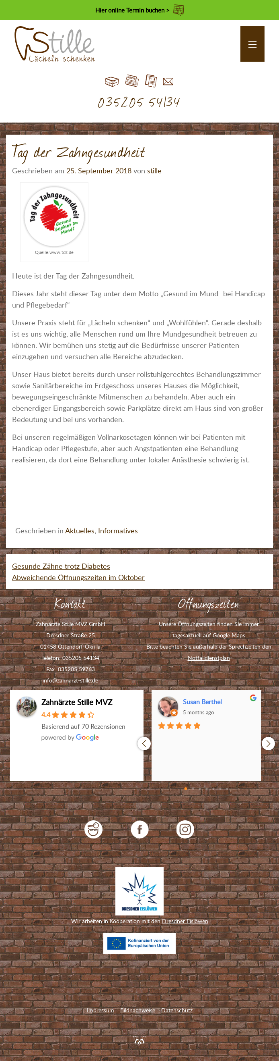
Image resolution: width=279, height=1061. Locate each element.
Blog (132, 81)
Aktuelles (79, 530)
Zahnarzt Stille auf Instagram (185, 829)
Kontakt (168, 81)
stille (154, 170)
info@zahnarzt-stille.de (70, 680)
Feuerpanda (139, 1039)
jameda (93, 829)
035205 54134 (139, 103)
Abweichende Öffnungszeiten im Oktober (78, 577)
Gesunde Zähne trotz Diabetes (61, 566)
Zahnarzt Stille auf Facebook (140, 829)
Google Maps (229, 635)
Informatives (118, 530)
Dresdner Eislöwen (185, 921)
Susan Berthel (202, 701)
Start (112, 81)
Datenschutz (177, 1010)
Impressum (100, 1010)
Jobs (151, 81)
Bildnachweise (137, 1010)
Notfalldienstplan (209, 658)
